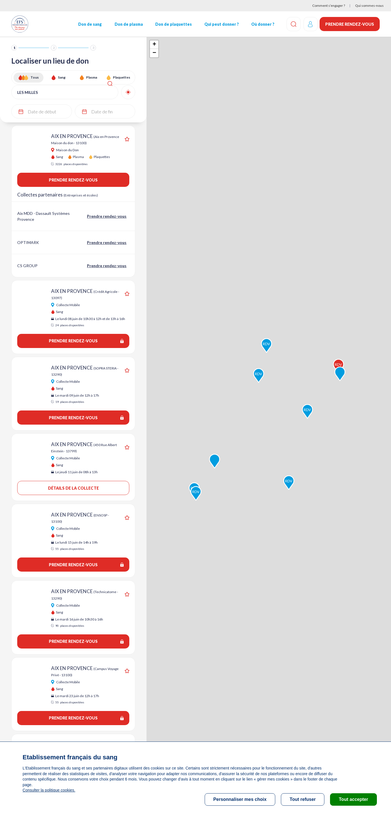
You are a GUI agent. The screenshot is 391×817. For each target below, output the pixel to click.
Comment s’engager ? (328, 5)
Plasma (91, 77)
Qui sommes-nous (369, 5)
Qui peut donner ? (221, 24)
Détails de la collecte (73, 488)
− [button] (154, 53)
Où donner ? (262, 24)
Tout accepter (353, 799)
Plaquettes (121, 77)
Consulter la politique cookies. (49, 790)
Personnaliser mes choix (240, 799)
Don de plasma (128, 24)
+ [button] (154, 44)
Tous (34, 77)
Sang (61, 77)
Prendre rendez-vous (349, 24)
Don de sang (90, 24)
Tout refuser (303, 799)
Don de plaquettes (173, 24)
